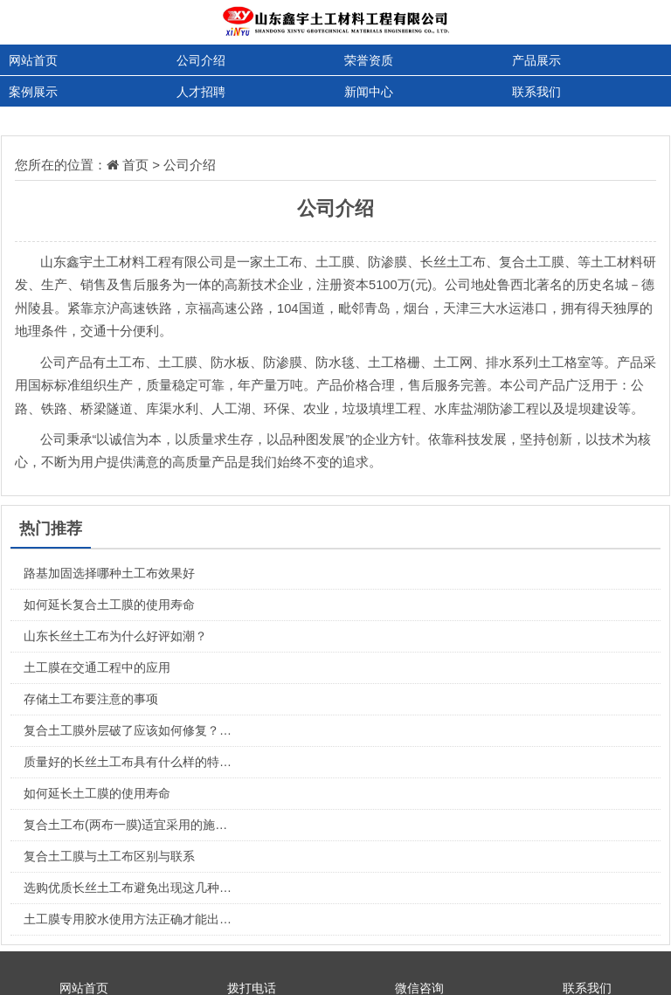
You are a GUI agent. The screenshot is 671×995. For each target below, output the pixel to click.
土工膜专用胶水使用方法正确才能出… (128, 919)
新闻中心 (368, 92)
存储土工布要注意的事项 (91, 699)
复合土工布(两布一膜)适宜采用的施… (125, 825)
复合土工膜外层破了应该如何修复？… (128, 730)
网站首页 (33, 60)
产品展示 (536, 60)
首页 (135, 164)
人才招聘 (200, 92)
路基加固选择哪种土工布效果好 (109, 573)
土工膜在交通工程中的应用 (97, 667)
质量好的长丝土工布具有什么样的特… (128, 762)
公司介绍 (200, 60)
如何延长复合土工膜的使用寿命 (109, 605)
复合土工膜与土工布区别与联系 (109, 856)
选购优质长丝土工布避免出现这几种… (128, 888)
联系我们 (536, 92)
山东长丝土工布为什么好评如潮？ (115, 636)
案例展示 (33, 92)
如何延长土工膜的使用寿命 (97, 793)
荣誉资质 (368, 60)
